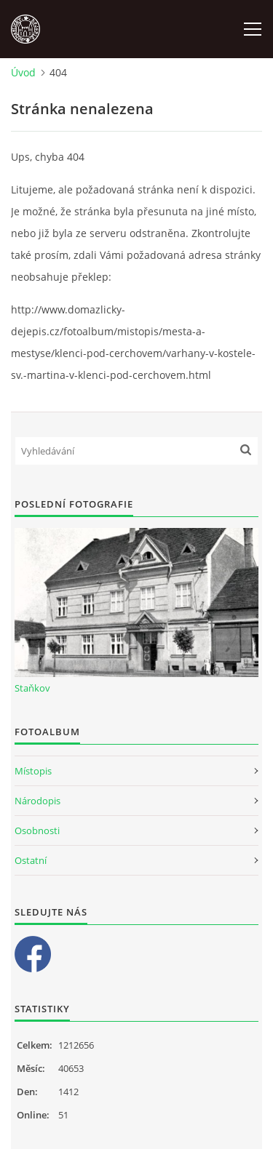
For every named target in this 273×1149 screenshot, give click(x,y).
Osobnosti (37, 830)
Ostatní (31, 860)
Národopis (37, 800)
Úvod (23, 72)
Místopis (33, 770)
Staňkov (32, 687)
